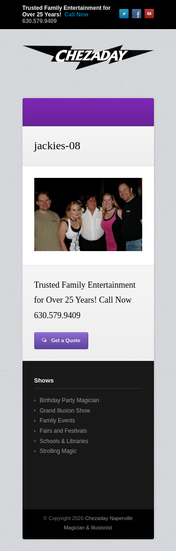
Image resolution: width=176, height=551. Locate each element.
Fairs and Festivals (63, 431)
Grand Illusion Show (65, 410)
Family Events (57, 420)
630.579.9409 (40, 21)
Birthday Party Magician (69, 400)
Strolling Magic (58, 451)
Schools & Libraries (64, 441)
